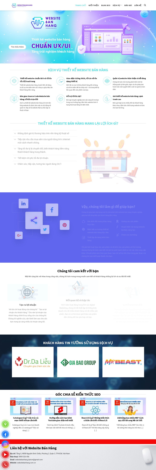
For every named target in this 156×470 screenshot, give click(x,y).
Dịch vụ (117, 5)
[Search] (145, 5)
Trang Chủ (80, 5)
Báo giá (128, 5)
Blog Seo (105, 5)
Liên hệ (137, 5)
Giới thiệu (93, 5)
